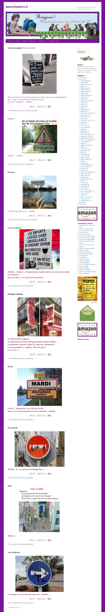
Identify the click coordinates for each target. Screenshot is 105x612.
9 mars (86, 232)
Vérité (82, 195)
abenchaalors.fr (17, 6)
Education (83, 111)
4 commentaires (29, 286)
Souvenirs (83, 182)
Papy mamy (83, 163)
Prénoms (25, 41)
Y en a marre (84, 199)
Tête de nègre (89, 228)
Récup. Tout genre (85, 179)
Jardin (82, 124)
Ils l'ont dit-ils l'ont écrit (86, 120)
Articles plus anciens (14, 607)
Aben (22, 110)
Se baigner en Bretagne (90, 264)
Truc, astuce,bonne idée (86, 191)
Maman (82, 143)
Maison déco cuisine (85, 136)
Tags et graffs (84, 184)
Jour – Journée (84, 125)
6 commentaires (29, 358)
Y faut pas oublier (85, 200)
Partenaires (41, 41)
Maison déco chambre (86, 134)
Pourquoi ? (83, 168)
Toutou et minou (84, 190)
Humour (83, 118)
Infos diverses (84, 122)
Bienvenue (11, 41)
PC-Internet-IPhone (85, 165)
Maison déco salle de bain (87, 140)
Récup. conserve (84, 174)
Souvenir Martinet (90, 239)
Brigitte (87, 261)
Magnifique (83, 131)
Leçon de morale (85, 127)
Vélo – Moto (84, 193)
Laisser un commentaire (31, 110)
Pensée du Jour (53, 41)
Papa (82, 161)
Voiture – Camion (85, 197)
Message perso (84, 150)
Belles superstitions (85, 84)
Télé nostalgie (84, 186)
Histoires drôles (84, 116)
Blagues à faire (84, 88)
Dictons (82, 107)
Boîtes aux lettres (85, 90)
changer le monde (85, 95)
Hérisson (87, 259)
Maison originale (85, 141)
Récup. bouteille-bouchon (87, 172)
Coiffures (83, 102)
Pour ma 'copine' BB (85, 166)
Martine (82, 147)
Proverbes (83, 170)
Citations (83, 99)
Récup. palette (84, 175)
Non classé (81, 202)
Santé (82, 181)
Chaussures (83, 97)
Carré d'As (83, 93)
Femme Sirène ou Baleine (87, 113)
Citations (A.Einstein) (86, 100)
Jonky (87, 250)
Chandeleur (87, 262)
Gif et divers (84, 115)
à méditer (83, 82)
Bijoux (82, 86)
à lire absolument (85, 81)
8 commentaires (29, 544)
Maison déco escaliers (86, 138)
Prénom (81, 204)
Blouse (86, 255)
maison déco (84, 132)
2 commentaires (29, 164)
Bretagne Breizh (84, 91)
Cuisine (82, 104)
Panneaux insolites (85, 159)
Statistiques (33, 41)
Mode (82, 152)
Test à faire (83, 188)
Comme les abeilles (90, 248)
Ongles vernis (84, 157)
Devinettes (83, 106)
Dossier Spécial (84, 109)
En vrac (18, 41)
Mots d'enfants (84, 154)
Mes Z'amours (84, 149)
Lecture (82, 129)
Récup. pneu (84, 177)
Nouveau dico (84, 156)
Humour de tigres (90, 236)
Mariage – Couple (85, 145)
